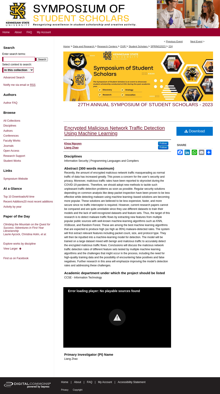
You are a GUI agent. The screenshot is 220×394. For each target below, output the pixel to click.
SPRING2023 (158, 46)
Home (66, 46)
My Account (105, 382)
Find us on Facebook (16, 258)
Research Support (14, 155)
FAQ (89, 382)
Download (195, 131)
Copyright (77, 390)
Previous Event (174, 41)
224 (170, 46)
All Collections (11, 120)
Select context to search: (17, 64)
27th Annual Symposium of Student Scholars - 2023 (145, 104)
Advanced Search (14, 77)
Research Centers (107, 46)
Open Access (11, 150)
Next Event (196, 41)
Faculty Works (11, 140)
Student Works (12, 160)
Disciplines (9, 125)
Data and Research (84, 46)
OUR (123, 46)
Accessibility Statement (131, 382)
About (77, 382)
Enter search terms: (14, 54)
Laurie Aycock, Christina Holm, (26, 229)
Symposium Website (15, 178)
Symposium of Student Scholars (110, 14)
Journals (8, 145)
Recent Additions (28, 201)
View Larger (12, 248)
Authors (8, 130)
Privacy (64, 390)
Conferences (11, 135)
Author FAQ (10, 102)
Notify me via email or (19, 84)
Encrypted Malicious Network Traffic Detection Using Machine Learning (114, 130)
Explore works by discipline (19, 243)
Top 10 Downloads (18, 196)
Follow (163, 143)
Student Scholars (138, 46)
